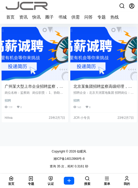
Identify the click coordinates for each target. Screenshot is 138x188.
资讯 (23, 17)
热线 (114, 17)
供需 (75, 17)
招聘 (8, 100)
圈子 (49, 17)
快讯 (36, 17)
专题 (101, 17)
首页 (10, 17)
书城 (62, 17)
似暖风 (81, 151)
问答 (88, 17)
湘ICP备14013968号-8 (69, 159)
